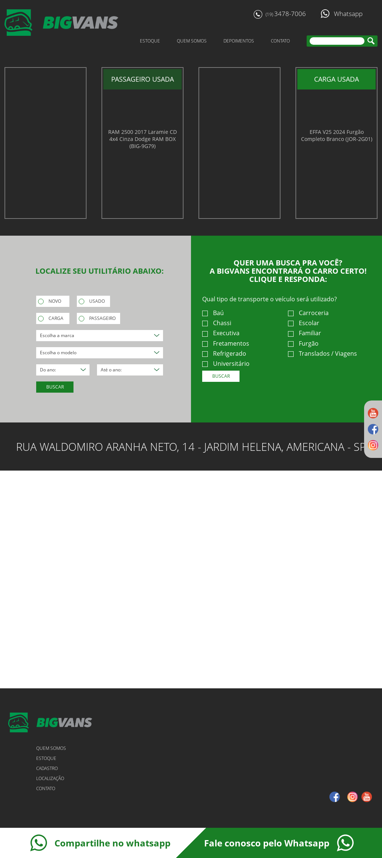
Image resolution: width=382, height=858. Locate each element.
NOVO (49, 301)
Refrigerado (224, 354)
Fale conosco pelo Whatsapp (279, 843)
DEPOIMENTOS (238, 41)
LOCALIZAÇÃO (50, 778)
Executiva (220, 333)
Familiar (304, 333)
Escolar (303, 323)
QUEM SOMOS (192, 41)
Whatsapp (342, 13)
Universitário (226, 364)
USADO (92, 301)
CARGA (50, 318)
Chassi (216, 323)
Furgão (303, 343)
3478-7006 (280, 14)
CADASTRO (47, 768)
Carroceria (308, 313)
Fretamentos (225, 343)
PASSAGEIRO (97, 318)
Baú (213, 313)
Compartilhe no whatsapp (100, 843)
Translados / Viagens (322, 354)
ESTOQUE (150, 41)
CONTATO (280, 41)
